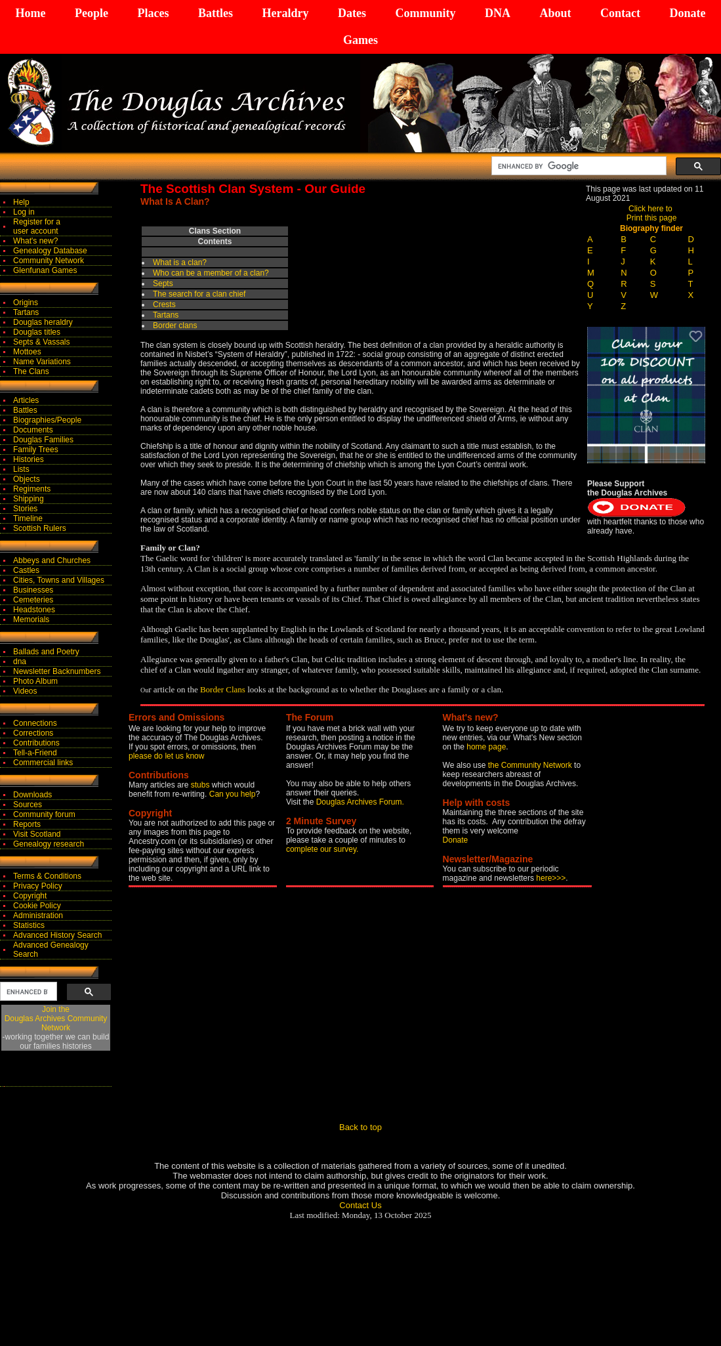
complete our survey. (322, 849)
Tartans (26, 312)
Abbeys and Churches (52, 560)
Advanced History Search (57, 935)
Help (21, 202)
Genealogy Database (50, 250)
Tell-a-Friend (35, 752)
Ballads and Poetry (46, 651)
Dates (352, 13)
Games (360, 40)
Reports (27, 824)
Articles (26, 400)
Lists (21, 469)
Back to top (360, 1127)
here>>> (551, 878)
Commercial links (43, 762)
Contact (620, 13)
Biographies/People (47, 420)
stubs (201, 784)
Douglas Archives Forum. (360, 802)
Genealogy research (48, 844)
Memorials (31, 619)
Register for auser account (36, 226)
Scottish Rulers (39, 528)
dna (19, 661)
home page (486, 746)
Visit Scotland (37, 834)
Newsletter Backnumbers (56, 671)
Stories (25, 508)
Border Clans (222, 689)
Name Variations (42, 361)
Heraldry (285, 13)
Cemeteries (33, 599)
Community (425, 13)
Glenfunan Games (45, 270)
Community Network (48, 260)
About (555, 13)
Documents (33, 429)
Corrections (33, 733)
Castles (26, 570)
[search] (577, 166)
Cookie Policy (37, 905)
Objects (26, 479)
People (91, 13)
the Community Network (531, 765)
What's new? (35, 240)
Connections (35, 723)
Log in (24, 212)
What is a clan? (180, 262)
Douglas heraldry (43, 322)
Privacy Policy (37, 886)
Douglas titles (36, 332)
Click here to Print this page (652, 213)
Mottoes (27, 351)
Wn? (211, 273)
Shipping (28, 498)
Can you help (232, 794)
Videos (25, 691)
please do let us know (166, 756)
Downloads (32, 794)
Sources (27, 804)
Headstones (34, 609)
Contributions (36, 742)
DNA (497, 13)
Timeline (28, 518)
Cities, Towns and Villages (58, 580)
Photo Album (35, 681)
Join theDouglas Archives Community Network (56, 1018)
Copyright (30, 895)
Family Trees (35, 449)
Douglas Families (43, 439)
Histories (28, 459)
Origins (25, 302)
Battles (215, 13)
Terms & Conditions (47, 876)
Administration (38, 915)
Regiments (32, 489)
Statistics (29, 925)
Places (153, 13)
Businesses (33, 590)
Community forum (44, 814)
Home (31, 13)
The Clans (31, 371)
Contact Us (360, 1205)
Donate (687, 13)
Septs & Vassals (41, 342)
